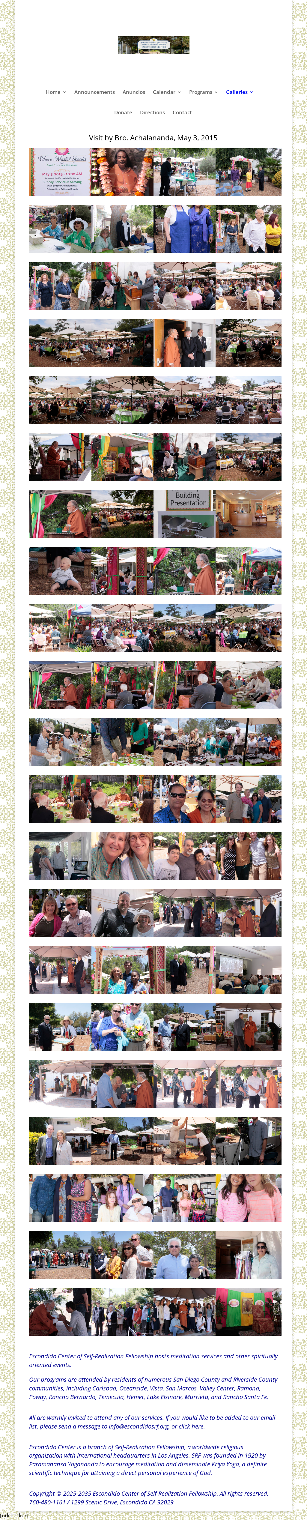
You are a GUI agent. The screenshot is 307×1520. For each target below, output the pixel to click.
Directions (152, 113)
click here (191, 1426)
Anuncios (134, 92)
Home (53, 92)
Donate (123, 113)
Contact (182, 113)
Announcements (94, 92)
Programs (200, 92)
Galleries (237, 92)
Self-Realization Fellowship (149, 1447)
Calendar (164, 92)
